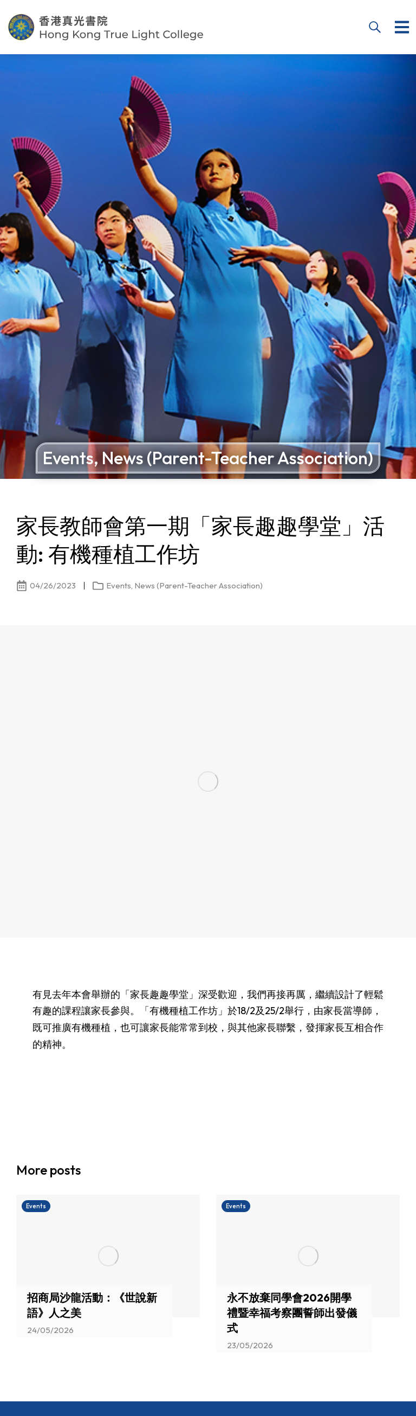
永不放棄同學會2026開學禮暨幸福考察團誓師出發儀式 (292, 1313)
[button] (402, 27)
